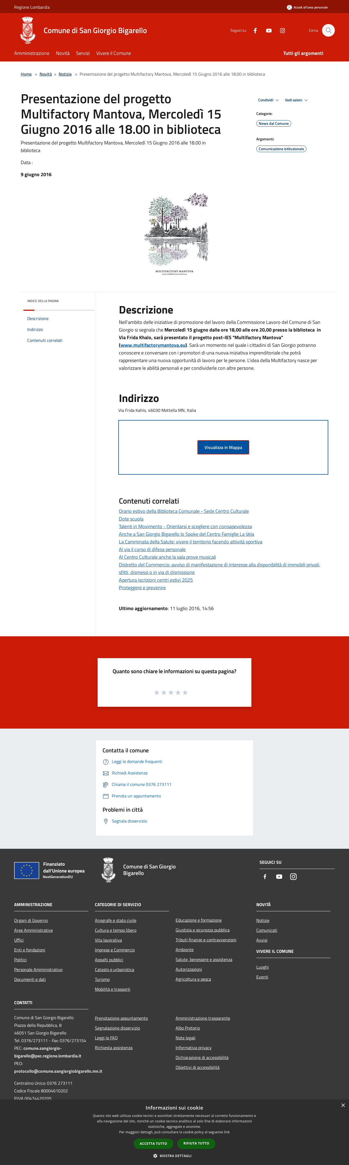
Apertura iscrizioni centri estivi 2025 (156, 580)
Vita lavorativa (108, 940)
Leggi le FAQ (106, 1037)
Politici (20, 959)
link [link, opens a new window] (227, 1132)
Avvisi (261, 940)
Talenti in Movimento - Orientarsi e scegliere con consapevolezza (185, 526)
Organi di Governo (31, 920)
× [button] (343, 1106)
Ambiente (185, 949)
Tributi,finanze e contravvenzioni (206, 939)
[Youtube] (266, 30)
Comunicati (266, 930)
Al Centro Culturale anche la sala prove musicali (167, 557)
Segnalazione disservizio (117, 1028)
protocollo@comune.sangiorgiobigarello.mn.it (58, 1071)
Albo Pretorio (188, 1028)
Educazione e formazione (199, 920)
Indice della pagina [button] (43, 300)
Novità (46, 74)
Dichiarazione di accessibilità (202, 1057)
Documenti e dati (30, 979)
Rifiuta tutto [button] (196, 1143)
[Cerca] (328, 30)
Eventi (262, 977)
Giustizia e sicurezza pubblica (203, 930)
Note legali (185, 1037)
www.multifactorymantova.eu (153, 345)
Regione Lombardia (32, 7)
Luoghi (262, 967)
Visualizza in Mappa (223, 447)
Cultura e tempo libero (115, 930)
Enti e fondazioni (29, 950)
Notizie (65, 74)
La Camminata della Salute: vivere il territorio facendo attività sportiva (190, 541)
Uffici (19, 940)
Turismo (102, 979)
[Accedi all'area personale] (307, 7)
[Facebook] (252, 30)
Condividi (269, 100)
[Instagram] (279, 30)
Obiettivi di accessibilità (197, 1067)
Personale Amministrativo (38, 969)
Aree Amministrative (33, 930)
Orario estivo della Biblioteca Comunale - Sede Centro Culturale (184, 511)
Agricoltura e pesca (193, 979)
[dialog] (174, 1132)
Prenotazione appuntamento (121, 1018)
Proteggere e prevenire (142, 587)
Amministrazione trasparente (203, 1018)
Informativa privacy (194, 1047)
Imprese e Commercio (115, 950)
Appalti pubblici (109, 959)
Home (26, 74)
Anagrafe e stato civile (115, 920)
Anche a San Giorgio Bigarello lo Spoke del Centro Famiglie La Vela (186, 534)
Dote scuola (131, 518)
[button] (174, 1155)
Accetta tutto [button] (153, 1143)
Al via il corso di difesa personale (152, 549)
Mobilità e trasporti (112, 989)
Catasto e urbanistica (114, 969)
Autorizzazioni (189, 969)
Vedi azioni (297, 100)
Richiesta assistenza (114, 1047)
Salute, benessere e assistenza (204, 959)
